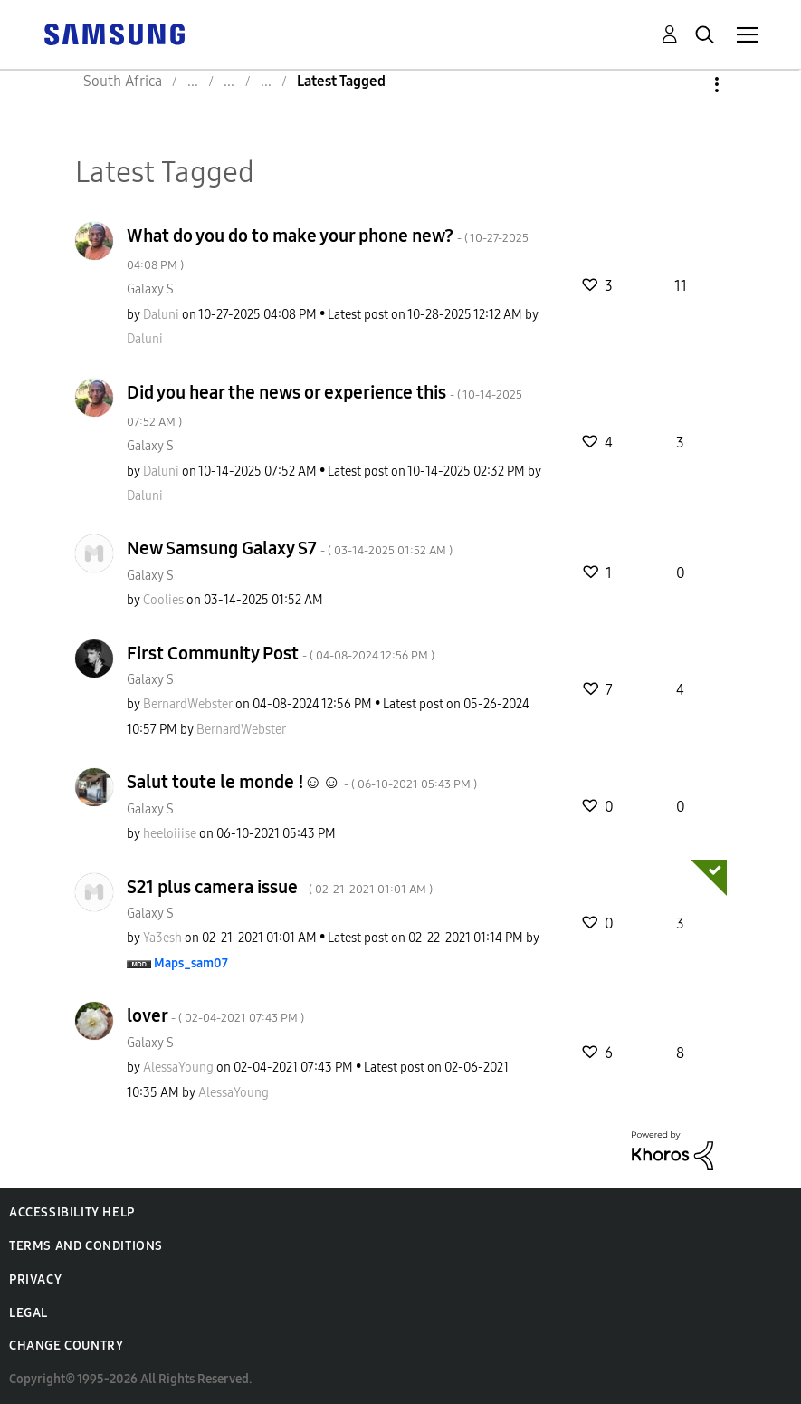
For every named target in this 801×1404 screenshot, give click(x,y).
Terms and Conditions (86, 1246)
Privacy (35, 1279)
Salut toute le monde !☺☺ (302, 782)
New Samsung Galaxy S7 (290, 548)
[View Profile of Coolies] (163, 600)
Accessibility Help (72, 1212)
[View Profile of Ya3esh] (162, 938)
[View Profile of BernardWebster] (188, 704)
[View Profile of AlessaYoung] (178, 1067)
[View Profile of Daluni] (161, 314)
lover (215, 1015)
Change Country (66, 1345)
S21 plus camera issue (280, 887)
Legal (28, 1313)
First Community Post (280, 653)
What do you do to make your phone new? (328, 249)
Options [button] (686, 85)
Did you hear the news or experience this (324, 405)
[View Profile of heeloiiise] (169, 833)
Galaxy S (150, 289)
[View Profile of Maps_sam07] (191, 963)
